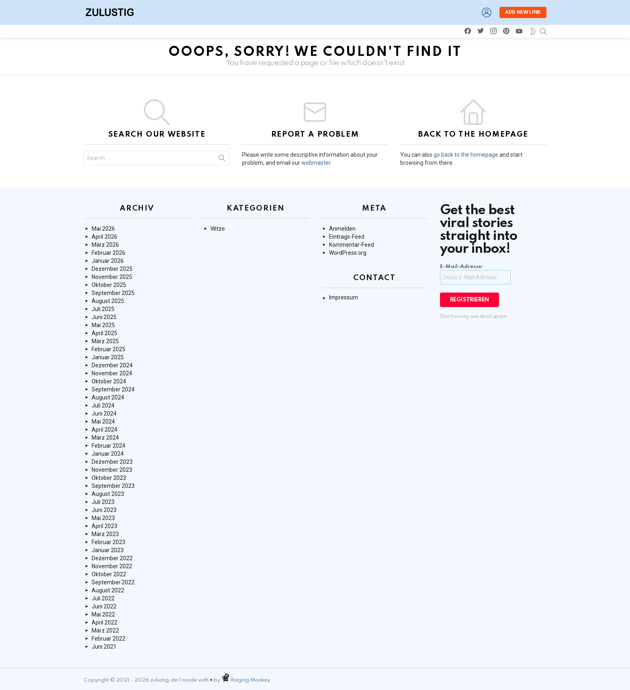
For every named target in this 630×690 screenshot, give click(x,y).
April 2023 (104, 526)
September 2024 (113, 389)
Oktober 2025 (109, 285)
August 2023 (108, 494)
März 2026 (105, 245)
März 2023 (105, 534)
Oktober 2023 (109, 478)
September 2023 (113, 486)
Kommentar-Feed (351, 245)
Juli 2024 (103, 405)
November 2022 (112, 566)
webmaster (315, 163)
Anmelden (342, 228)
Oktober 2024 (109, 381)
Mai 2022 (103, 614)
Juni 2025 (104, 317)
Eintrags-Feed (346, 236)
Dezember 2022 (112, 558)
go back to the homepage (466, 155)
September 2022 (113, 582)
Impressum (343, 297)
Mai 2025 (103, 325)
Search (222, 159)
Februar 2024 (108, 445)
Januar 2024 (108, 453)
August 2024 (108, 397)
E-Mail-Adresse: (475, 274)
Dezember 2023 (112, 462)
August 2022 (108, 590)
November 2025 (112, 277)
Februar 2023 (108, 542)
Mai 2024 (103, 421)
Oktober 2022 (109, 574)
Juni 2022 (104, 606)
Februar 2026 (108, 253)
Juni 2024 (104, 413)
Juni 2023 (104, 510)
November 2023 (112, 470)
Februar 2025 (108, 349)
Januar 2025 (108, 357)
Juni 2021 (104, 646)
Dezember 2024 (112, 365)
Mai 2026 (103, 228)
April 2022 (104, 622)
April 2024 (104, 429)
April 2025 (104, 333)
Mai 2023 (103, 518)
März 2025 (105, 341)
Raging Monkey (251, 680)
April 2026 (104, 236)
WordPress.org (347, 253)
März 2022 (105, 630)
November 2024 (112, 373)
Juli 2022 (103, 598)
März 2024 (105, 437)
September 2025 (113, 293)
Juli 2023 (103, 502)
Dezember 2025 (112, 269)
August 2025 (108, 301)
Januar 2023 (108, 550)
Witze (218, 228)
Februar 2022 (108, 638)
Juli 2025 (103, 309)
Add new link (523, 12)
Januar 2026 (108, 261)
